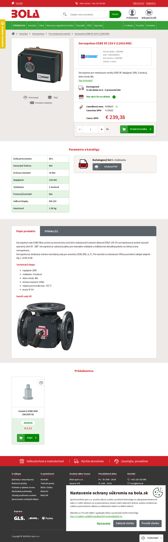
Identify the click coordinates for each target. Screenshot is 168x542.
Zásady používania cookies (24, 495)
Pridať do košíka (138, 129)
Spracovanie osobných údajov (25, 499)
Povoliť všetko (150, 523)
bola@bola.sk (137, 483)
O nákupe (128, 25)
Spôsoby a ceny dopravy (23, 479)
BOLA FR (44, 495)
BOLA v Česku (46, 487)
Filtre (41, 25)
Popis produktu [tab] (25, 231)
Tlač (55, 97)
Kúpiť (29, 437)
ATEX (89, 25)
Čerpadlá (80, 25)
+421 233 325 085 (98, 3)
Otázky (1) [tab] (51, 231)
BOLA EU (44, 491)
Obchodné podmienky (22, 491)
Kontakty (151, 25)
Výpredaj (98, 25)
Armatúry (32, 25)
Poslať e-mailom (43, 102)
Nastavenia (103, 523)
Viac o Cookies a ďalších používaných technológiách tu (96, 516)
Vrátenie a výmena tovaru (23, 487)
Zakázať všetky (124, 523)
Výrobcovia (19, 25)
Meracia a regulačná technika (60, 25)
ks (107, 129)
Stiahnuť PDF (111, 166)
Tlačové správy (47, 483)
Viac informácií (85, 80)
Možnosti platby (19, 483)
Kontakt (44, 479)
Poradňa (140, 25)
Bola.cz (31, 14)
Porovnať (33, 97)
